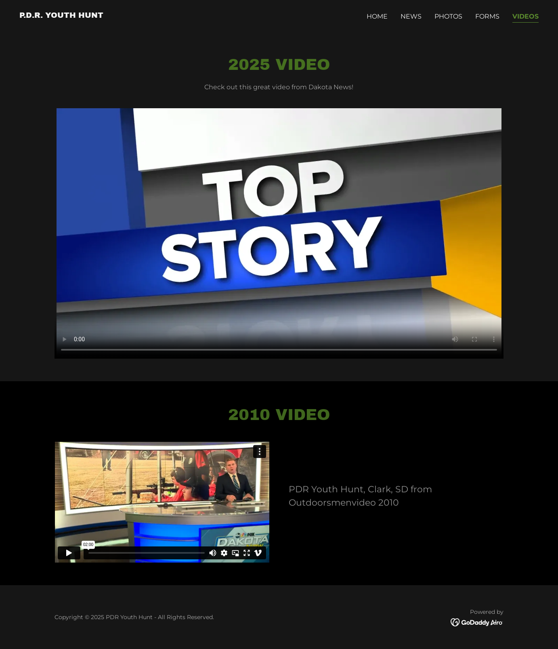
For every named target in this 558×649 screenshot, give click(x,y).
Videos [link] (525, 16)
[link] (61, 15)
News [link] (411, 16)
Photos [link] (448, 16)
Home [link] (377, 16)
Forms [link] (487, 16)
